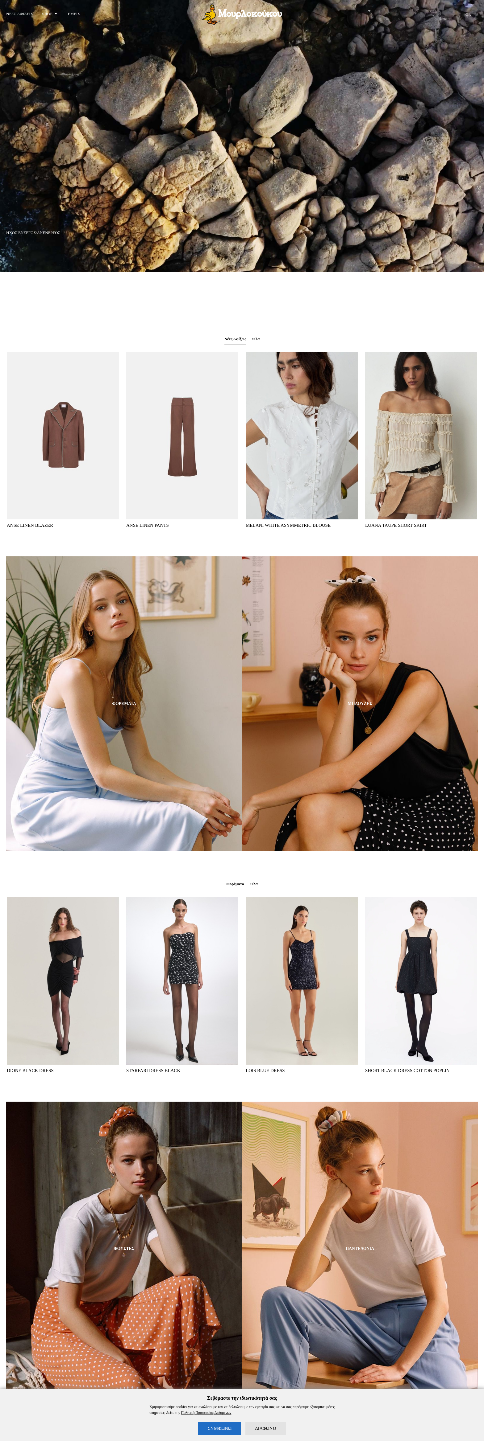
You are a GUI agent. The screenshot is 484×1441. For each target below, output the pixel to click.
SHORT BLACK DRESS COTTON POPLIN (407, 1073)
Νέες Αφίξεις (234, 340)
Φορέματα (234, 886)
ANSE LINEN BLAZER (30, 527)
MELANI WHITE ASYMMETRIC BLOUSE (288, 527)
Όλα (257, 340)
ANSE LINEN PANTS (147, 527)
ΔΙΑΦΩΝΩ (265, 1428)
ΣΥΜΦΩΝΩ (220, 1428)
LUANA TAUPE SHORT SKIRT (396, 527)
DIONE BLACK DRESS (30, 1073)
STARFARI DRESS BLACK (153, 1073)
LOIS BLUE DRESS (265, 1073)
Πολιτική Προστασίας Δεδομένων (206, 1412)
